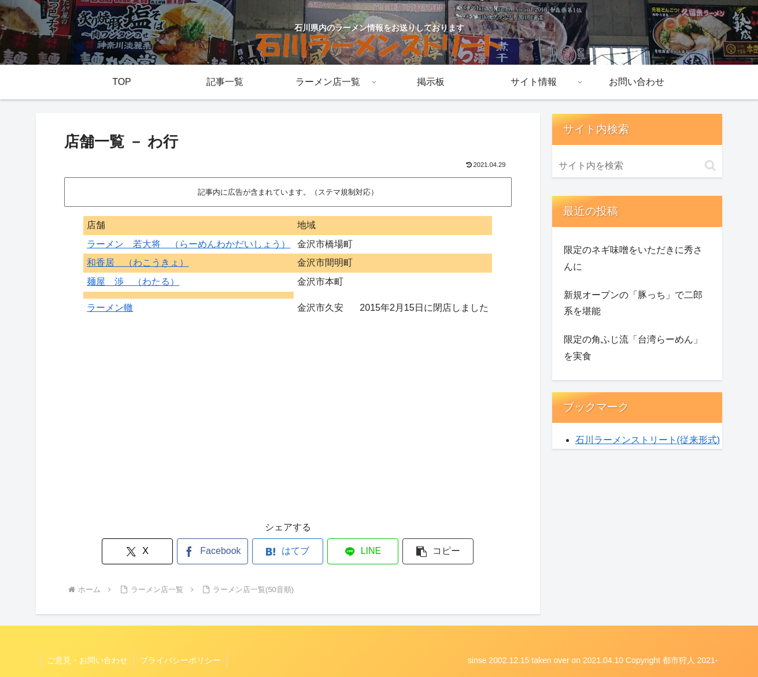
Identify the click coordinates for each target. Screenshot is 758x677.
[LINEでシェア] (363, 551)
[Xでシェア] (137, 551)
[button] (438, 551)
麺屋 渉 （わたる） (133, 282)
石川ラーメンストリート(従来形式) (647, 440)
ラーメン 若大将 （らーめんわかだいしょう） (188, 244)
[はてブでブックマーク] (288, 551)
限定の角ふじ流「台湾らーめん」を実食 (633, 347)
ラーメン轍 (110, 308)
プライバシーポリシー (180, 660)
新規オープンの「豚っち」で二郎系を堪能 (633, 303)
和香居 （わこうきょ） (137, 262)
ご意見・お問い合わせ (87, 660)
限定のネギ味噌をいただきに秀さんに (633, 258)
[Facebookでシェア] (213, 551)
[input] (637, 165)
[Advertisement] (288, 426)
